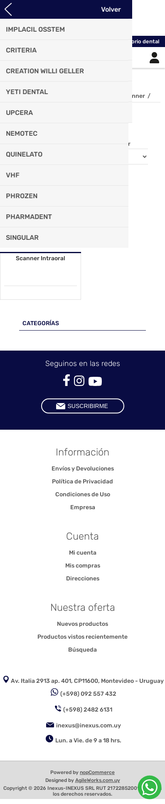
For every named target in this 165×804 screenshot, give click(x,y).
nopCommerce (97, 772)
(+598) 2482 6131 (87, 709)
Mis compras (82, 565)
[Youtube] (95, 381)
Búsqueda (82, 649)
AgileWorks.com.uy (97, 780)
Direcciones (82, 578)
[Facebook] (66, 380)
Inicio (13, 96)
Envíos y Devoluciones (83, 468)
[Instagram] (79, 381)
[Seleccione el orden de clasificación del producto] (113, 156)
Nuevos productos (82, 623)
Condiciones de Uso (82, 494)
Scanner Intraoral (40, 258)
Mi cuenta (82, 552)
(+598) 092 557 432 (88, 693)
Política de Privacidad (82, 481)
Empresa (82, 507)
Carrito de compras (93, 57)
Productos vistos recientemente (82, 636)
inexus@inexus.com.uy (88, 725)
